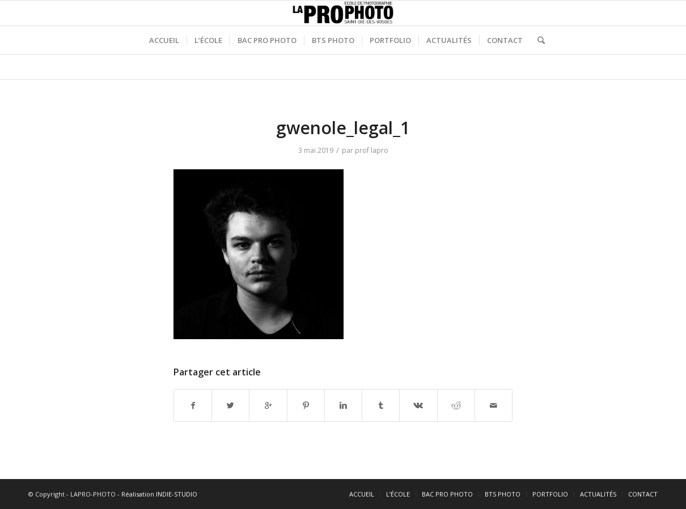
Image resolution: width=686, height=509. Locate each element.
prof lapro (371, 150)
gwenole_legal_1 (343, 127)
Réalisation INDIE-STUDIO (159, 494)
